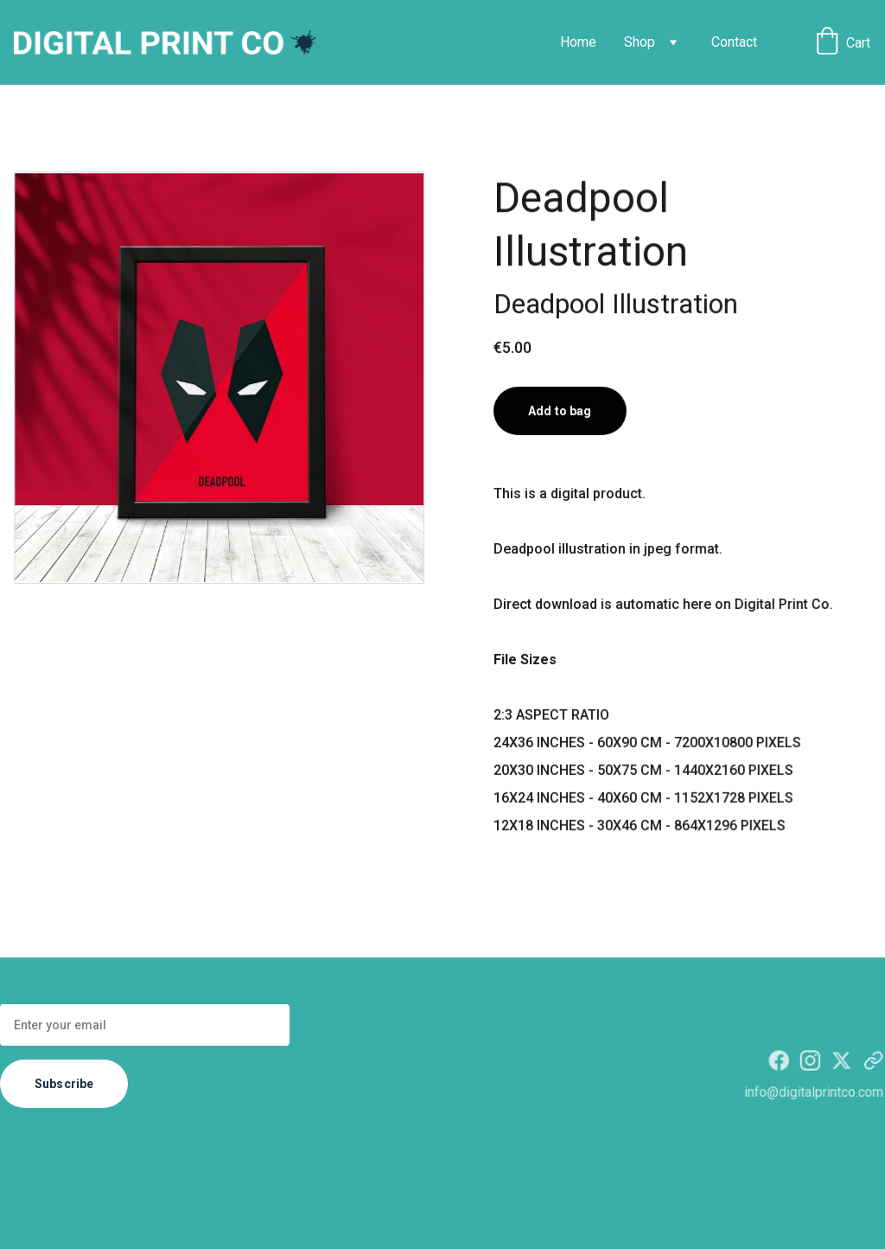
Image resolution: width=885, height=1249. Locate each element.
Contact (734, 42)
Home (578, 42)
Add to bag (559, 412)
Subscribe (64, 1084)
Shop (639, 42)
